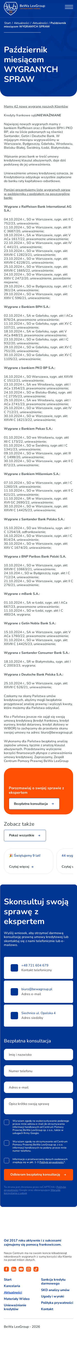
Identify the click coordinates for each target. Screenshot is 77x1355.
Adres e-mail (19, 1087)
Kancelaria (12, 1286)
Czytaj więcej (19, 867)
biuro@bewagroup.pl (36, 989)
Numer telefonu (20, 1071)
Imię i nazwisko (20, 1054)
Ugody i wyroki (52, 1296)
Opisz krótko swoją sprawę (29, 1104)
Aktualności (21, 23)
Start (7, 23)
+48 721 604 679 (34, 965)
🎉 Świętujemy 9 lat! (25, 856)
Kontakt (47, 1309)
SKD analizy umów (55, 1290)
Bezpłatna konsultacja (31, 804)
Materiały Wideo (17, 1299)
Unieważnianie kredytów (15, 1307)
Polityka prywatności (57, 1303)
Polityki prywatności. (51, 1162)
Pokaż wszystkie (21, 835)
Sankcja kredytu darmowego (53, 1282)
